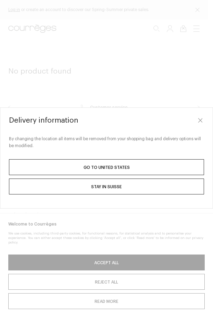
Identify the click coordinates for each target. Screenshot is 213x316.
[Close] (200, 120)
